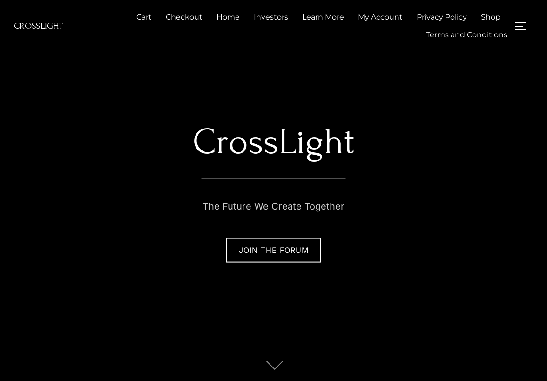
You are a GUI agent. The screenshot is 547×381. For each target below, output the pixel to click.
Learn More (323, 17)
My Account (380, 17)
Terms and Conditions (466, 34)
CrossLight (38, 25)
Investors (271, 17)
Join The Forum (274, 250)
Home (228, 17)
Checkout (184, 17)
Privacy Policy (442, 17)
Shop (490, 17)
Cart (144, 17)
